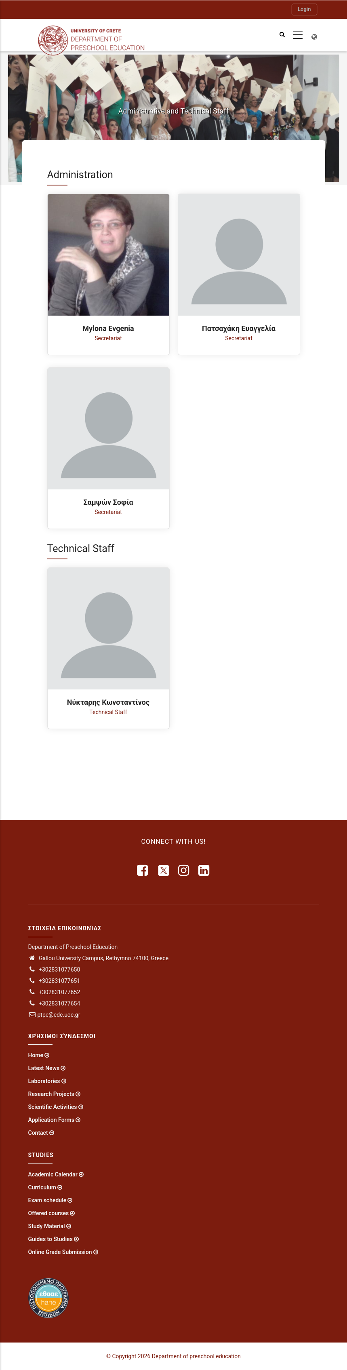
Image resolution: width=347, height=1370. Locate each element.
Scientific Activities (52, 1107)
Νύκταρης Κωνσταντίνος (108, 702)
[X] (163, 870)
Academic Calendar (53, 1174)
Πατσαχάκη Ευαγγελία (238, 328)
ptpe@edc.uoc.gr (54, 1015)
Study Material (46, 1226)
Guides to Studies (50, 1239)
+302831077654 (54, 1003)
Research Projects (51, 1094)
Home (36, 1055)
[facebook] (143, 870)
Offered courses (48, 1213)
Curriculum (42, 1187)
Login (304, 9)
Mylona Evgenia (108, 328)
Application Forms (51, 1120)
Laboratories (44, 1081)
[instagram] (184, 870)
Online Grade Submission (60, 1252)
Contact (38, 1133)
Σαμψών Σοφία (108, 502)
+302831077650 (54, 969)
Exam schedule (47, 1200)
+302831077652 (54, 992)
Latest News (44, 1068)
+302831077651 (54, 981)
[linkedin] (204, 870)
